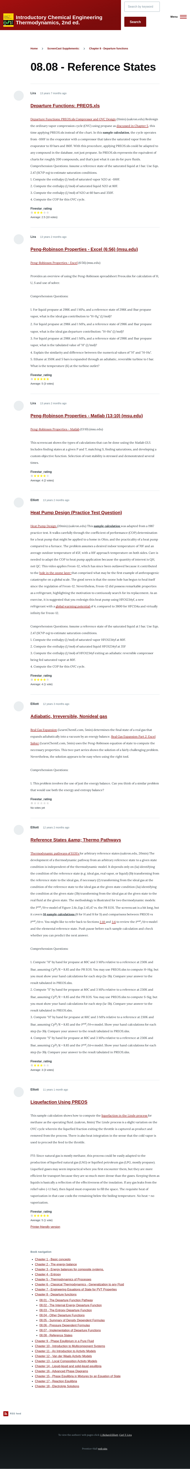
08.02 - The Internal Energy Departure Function (70, 1305)
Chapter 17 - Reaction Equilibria (56, 1381)
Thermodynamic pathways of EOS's (55, 853)
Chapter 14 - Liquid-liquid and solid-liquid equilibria (68, 1366)
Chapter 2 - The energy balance (56, 1264)
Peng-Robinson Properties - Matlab (54, 429)
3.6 (114, 922)
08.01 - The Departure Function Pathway (66, 1300)
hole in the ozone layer (55, 573)
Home (34, 48)
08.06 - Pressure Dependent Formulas (64, 1325)
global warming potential (73, 606)
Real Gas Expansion (43, 730)
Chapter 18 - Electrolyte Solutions (57, 1386)
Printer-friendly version (45, 1226)
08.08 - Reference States (55, 1335)
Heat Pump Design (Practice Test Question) (76, 512)
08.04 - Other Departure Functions (62, 1315)
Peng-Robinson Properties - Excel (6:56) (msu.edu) (84, 249)
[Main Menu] (177, 16)
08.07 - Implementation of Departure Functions (70, 1330)
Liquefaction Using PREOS (58, 1101)
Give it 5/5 (47, 212)
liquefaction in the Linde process (124, 1115)
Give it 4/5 (44, 212)
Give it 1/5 (35, 212)
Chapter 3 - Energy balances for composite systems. (69, 1269)
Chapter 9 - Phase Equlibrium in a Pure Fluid (64, 1341)
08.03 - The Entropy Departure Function (65, 1310)
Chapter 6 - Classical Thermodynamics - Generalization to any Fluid (79, 1284)
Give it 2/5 (38, 212)
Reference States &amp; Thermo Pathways (75, 839)
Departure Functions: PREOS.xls (65, 105)
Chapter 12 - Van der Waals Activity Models (63, 1356)
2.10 (103, 922)
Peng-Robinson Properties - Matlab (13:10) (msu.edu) (86, 415)
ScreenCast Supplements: (63, 48)
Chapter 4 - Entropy (48, 1274)
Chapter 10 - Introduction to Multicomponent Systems (70, 1346)
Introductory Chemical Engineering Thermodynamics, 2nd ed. (59, 19)
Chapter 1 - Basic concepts (53, 1259)
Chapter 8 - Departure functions (108, 48)
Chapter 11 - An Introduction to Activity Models (65, 1351)
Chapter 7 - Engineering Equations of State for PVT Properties (76, 1289)
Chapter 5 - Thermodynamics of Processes (63, 1279)
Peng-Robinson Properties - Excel (54, 263)
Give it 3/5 (41, 212)
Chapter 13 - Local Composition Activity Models (66, 1361)
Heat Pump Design (43, 526)
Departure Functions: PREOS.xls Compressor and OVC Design (73, 119)
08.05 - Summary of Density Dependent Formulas (72, 1320)
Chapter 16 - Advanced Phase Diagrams (61, 1371)
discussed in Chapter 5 (132, 126)
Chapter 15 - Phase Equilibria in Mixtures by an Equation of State (78, 1376)
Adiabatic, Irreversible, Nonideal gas (68, 716)
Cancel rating (32, 212)
